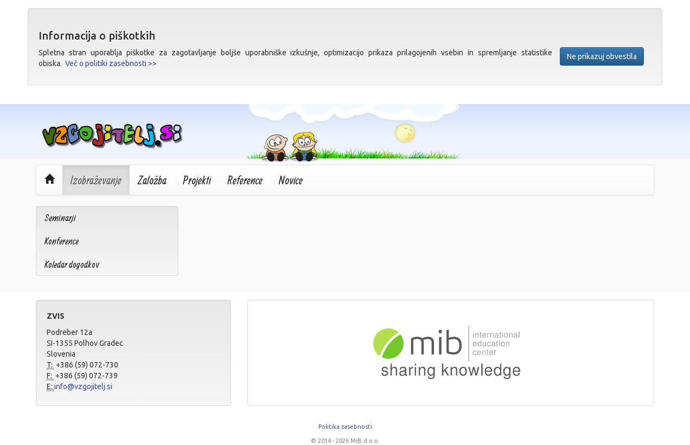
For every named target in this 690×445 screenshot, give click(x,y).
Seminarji (60, 217)
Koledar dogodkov (71, 264)
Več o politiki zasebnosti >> (111, 63)
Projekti (197, 179)
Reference (245, 179)
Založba (152, 179)
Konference (61, 241)
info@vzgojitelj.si (83, 386)
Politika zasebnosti (345, 426)
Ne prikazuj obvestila (602, 56)
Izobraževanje (96, 179)
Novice (291, 179)
